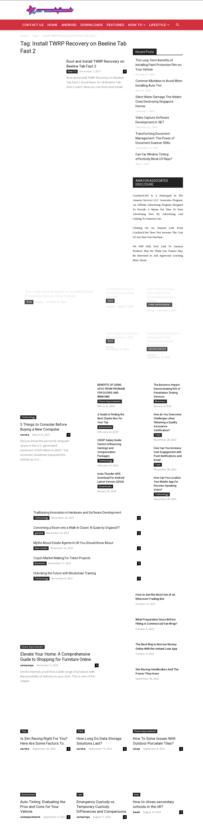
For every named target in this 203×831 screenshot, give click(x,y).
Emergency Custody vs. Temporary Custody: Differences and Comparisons (101, 807)
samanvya (27, 664)
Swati (136, 812)
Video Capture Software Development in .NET (152, 120)
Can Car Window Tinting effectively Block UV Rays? (153, 157)
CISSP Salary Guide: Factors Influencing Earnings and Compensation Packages (109, 448)
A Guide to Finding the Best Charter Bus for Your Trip (110, 418)
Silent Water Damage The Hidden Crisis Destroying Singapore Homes (158, 101)
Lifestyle (159, 25)
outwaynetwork (30, 816)
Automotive (105, 427)
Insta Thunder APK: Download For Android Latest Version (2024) (110, 477)
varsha (24, 434)
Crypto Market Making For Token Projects (61, 558)
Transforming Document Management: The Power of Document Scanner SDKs (155, 138)
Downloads (91, 25)
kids (136, 794)
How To (137, 25)
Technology (28, 417)
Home (52, 25)
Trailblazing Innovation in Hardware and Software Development (77, 512)
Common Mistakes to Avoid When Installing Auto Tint (158, 83)
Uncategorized (157, 349)
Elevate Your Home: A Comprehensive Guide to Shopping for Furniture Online (58, 656)
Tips (24, 731)
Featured (115, 25)
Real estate (41, 548)
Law (80, 794)
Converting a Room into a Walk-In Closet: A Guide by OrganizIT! (76, 527)
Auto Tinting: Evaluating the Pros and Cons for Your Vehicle (42, 807)
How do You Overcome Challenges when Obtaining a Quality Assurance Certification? (167, 422)
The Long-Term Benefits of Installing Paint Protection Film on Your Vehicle (158, 64)
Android (69, 25)
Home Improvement (159, 305)
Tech (29, 302)
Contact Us (33, 25)
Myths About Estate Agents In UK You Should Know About (73, 543)
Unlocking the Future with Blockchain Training (64, 573)
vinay (136, 748)
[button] (177, 25)
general (39, 533)
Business (160, 401)
